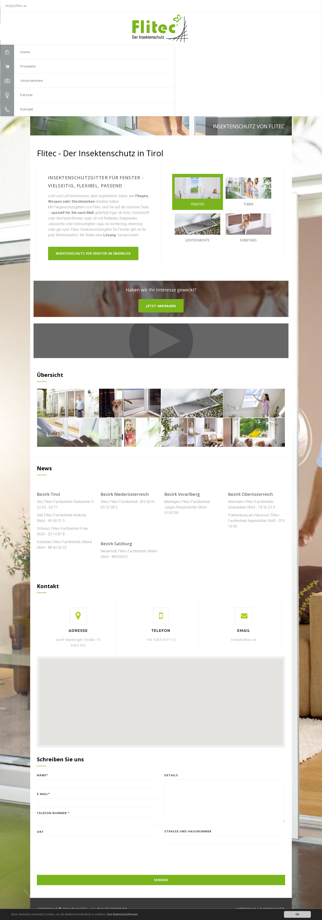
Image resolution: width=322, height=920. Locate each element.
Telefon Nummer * (53, 813)
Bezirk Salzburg (116, 544)
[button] (278, 41)
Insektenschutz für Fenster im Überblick (93, 253)
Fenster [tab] (197, 191)
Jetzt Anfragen (161, 306)
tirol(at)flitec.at (243, 639)
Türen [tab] (248, 191)
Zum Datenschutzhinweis (122, 914)
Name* (42, 775)
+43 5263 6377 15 (161, 639)
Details (171, 775)
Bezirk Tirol (48, 494)
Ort (40, 832)
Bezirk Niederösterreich (125, 494)
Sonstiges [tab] (248, 227)
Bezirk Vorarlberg (182, 494)
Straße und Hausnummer (188, 831)
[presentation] (161, 857)
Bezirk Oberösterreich (250, 494)
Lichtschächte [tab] (197, 227)
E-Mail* (43, 794)
